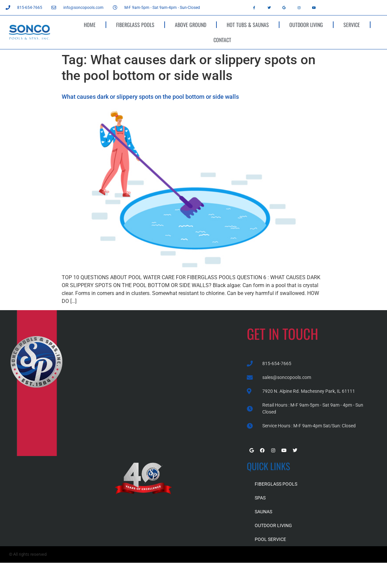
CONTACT (222, 40)
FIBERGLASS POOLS (135, 25)
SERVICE (351, 25)
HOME (90, 25)
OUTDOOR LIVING (306, 25)
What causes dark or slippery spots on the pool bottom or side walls (150, 96)
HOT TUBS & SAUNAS (248, 25)
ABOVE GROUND (190, 25)
